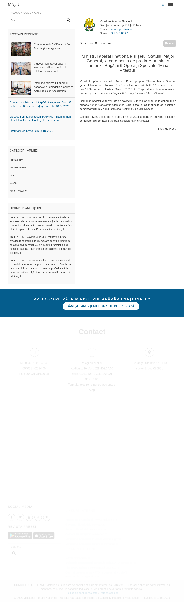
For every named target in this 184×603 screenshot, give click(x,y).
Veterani (14, 175)
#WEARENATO (18, 167)
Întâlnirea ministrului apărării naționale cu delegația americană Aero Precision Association (53, 86)
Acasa (15, 12)
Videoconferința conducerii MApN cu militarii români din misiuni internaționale (51, 67)
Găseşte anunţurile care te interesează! (101, 306)
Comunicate (32, 12)
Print (169, 43)
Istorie (13, 182)
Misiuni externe (18, 190)
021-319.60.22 (119, 32)
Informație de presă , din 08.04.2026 (31, 130)
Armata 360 (16, 159)
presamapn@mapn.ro (122, 29)
